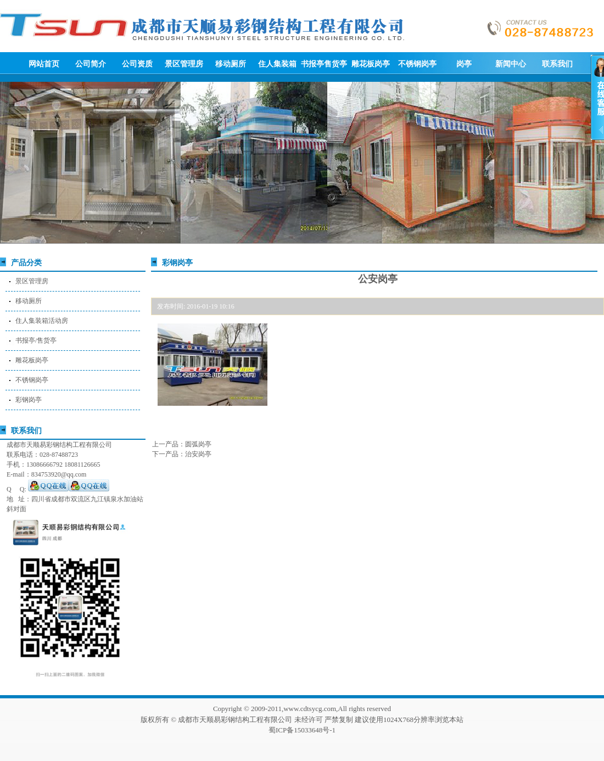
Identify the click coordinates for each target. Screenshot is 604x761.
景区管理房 (184, 64)
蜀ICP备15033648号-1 (302, 730)
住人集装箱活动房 (41, 320)
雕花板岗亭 (370, 64)
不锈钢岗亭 (417, 64)
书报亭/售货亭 (36, 340)
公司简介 (90, 64)
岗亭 (464, 64)
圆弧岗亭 (198, 444)
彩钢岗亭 (28, 400)
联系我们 (557, 64)
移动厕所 (230, 64)
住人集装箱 (277, 64)
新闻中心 (510, 64)
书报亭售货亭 (324, 64)
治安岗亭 (198, 454)
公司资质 (137, 64)
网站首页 (44, 64)
